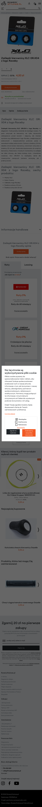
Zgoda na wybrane (13, 432)
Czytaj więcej (10, 414)
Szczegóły (21, 428)
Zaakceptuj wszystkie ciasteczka (29, 433)
